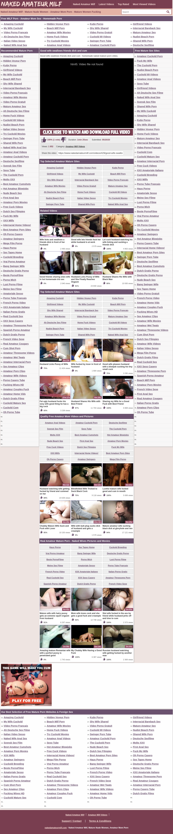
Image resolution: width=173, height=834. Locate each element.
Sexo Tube (9, 170)
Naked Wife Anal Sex (15, 45)
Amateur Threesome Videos (18, 353)
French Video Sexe (13, 339)
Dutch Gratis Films (13, 398)
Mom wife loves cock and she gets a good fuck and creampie (86, 614)
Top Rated (123, 4)
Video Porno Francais (16, 32)
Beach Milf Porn (56, 28)
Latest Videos (106, 4)
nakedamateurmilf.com (56, 828)
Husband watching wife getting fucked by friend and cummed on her (55, 491)
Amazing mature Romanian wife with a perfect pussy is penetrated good (55, 653)
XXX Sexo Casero (13, 321)
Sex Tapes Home (12, 252)
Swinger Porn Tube (100, 41)
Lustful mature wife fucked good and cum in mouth (115, 490)
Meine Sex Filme (12, 289)
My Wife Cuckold (13, 28)
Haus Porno (10, 248)
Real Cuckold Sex (13, 316)
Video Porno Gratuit (101, 32)
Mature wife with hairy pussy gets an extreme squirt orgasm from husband (54, 616)
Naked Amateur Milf (84, 4)
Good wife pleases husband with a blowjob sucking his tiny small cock (117, 366)
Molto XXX (9, 179)
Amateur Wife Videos (15, 375)
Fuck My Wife (10, 216)
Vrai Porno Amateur (14, 261)
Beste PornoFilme (13, 275)
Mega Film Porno (12, 243)
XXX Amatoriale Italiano (16, 307)
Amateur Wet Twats (14, 357)
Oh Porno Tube (11, 412)
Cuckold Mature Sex (14, 403)
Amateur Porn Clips (14, 371)
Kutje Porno (96, 24)
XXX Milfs (8, 220)
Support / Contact (71, 821)
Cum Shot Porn (11, 348)
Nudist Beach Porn (143, 36)
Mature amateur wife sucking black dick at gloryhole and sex (117, 527)
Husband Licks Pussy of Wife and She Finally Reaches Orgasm (85, 279)
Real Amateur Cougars (16, 343)
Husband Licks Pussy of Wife (54, 364)
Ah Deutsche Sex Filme (17, 36)
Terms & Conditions (100, 821)
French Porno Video (14, 302)
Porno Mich (9, 280)
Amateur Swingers (13, 238)
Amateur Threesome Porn (17, 325)
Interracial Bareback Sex (146, 28)
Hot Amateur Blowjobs (16, 188)
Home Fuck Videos (57, 36)
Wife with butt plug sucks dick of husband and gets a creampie (85, 528)
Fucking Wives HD (13, 384)
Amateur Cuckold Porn (103, 45)
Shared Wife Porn (143, 41)
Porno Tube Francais (15, 298)
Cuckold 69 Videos (100, 36)
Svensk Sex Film (12, 165)
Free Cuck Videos (13, 207)
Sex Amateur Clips (13, 366)
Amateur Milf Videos (75, 146)
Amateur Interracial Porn (17, 362)
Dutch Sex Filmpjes (14, 211)
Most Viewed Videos (144, 4)
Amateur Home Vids (14, 394)
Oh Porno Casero (13, 234)
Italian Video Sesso (14, 41)
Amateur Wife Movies (59, 32)
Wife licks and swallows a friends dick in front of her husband (52, 242)
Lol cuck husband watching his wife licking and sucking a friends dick (118, 242)
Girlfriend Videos (142, 24)
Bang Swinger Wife (14, 266)
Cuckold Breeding (13, 257)
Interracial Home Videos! (17, 225)
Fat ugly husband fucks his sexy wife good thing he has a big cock (54, 404)
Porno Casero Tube (14, 380)
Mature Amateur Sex (144, 32)
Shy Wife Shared (99, 28)
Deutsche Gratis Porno (16, 270)
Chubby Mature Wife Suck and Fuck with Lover (54, 527)
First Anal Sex (11, 197)
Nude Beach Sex (12, 193)
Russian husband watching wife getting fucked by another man (117, 653)
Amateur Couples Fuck (16, 389)
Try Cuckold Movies (58, 41)
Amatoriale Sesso (13, 293)
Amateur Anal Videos (58, 45)
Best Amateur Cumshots (17, 184)
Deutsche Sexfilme (143, 45)
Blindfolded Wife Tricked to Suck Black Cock (84, 490)
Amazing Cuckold (13, 24)
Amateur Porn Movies (15, 202)
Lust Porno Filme (12, 284)
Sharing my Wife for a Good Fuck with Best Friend (116, 402)
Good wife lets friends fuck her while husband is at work (86, 240)
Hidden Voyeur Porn (58, 24)
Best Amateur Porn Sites (17, 229)
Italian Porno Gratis (14, 311)
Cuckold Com (10, 407)
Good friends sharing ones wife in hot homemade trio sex (55, 278)
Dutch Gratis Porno (14, 334)
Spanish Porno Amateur (16, 330)
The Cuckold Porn (13, 175)
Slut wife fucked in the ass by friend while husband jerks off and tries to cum (117, 616)
